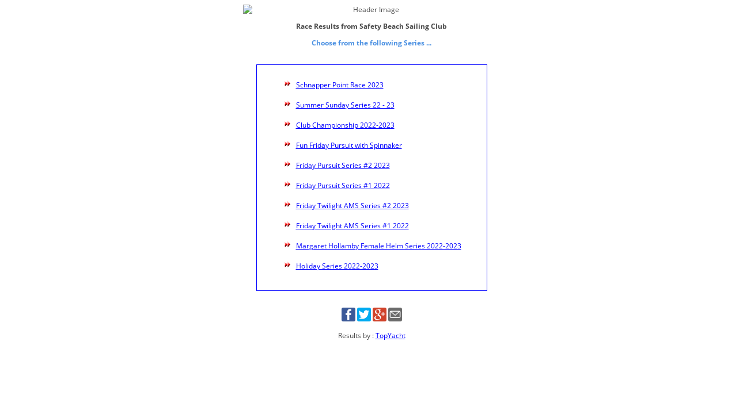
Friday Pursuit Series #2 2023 (343, 155)
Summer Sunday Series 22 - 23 (345, 95)
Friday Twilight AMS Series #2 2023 (352, 196)
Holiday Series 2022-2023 (337, 256)
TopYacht (390, 326)
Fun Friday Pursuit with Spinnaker (349, 135)
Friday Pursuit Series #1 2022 (343, 176)
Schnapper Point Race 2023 (340, 75)
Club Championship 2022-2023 (345, 115)
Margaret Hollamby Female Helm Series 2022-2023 (378, 236)
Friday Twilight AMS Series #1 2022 (352, 216)
